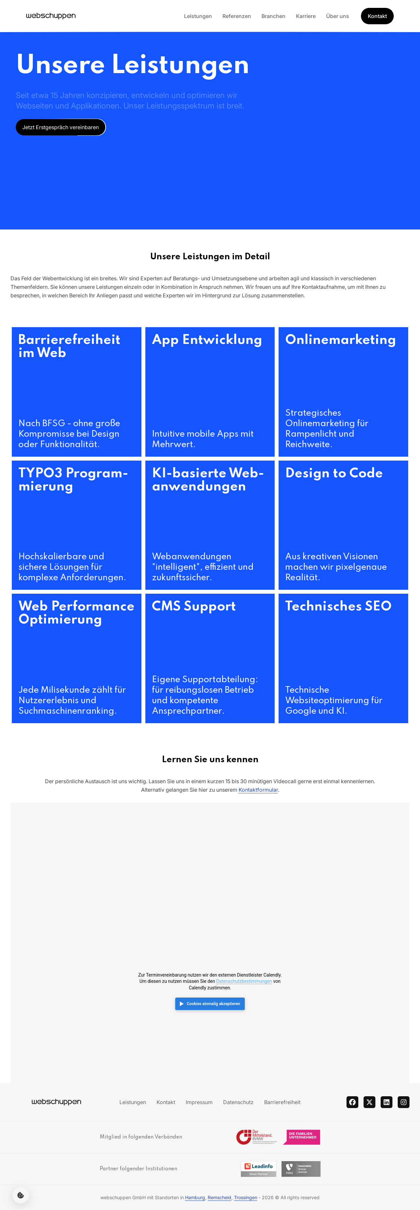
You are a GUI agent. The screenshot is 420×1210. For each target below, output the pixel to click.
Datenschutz (238, 1102)
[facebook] (352, 1102)
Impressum (199, 1102)
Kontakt (166, 1102)
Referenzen (236, 16)
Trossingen (245, 1197)
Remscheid (219, 1197)
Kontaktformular (258, 789)
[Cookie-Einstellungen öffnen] (20, 1195)
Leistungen (198, 16)
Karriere (306, 16)
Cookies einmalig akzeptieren (213, 1004)
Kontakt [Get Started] (377, 16)
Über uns (337, 16)
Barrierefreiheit (282, 1102)
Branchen (273, 16)
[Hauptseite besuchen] (50, 16)
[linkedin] (386, 1102)
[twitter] (369, 1102)
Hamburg (195, 1197)
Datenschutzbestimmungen (244, 981)
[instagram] (404, 1102)
